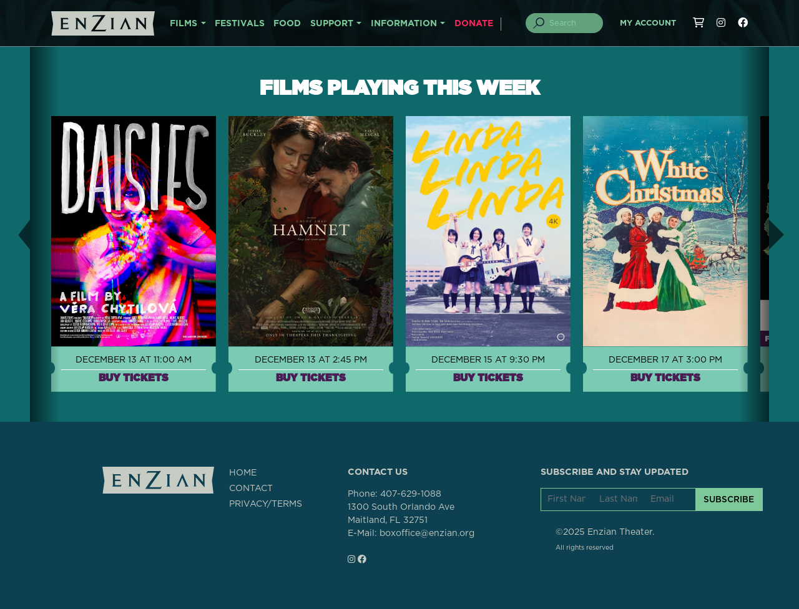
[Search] (572, 23)
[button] (15, 234)
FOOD (287, 23)
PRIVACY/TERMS (265, 504)
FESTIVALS (240, 23)
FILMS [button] (183, 23)
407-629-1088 (410, 494)
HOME (243, 473)
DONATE (473, 23)
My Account (648, 23)
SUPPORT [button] (331, 23)
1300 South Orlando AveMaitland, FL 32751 (401, 514)
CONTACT (251, 488)
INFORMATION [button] (404, 23)
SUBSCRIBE (728, 499)
